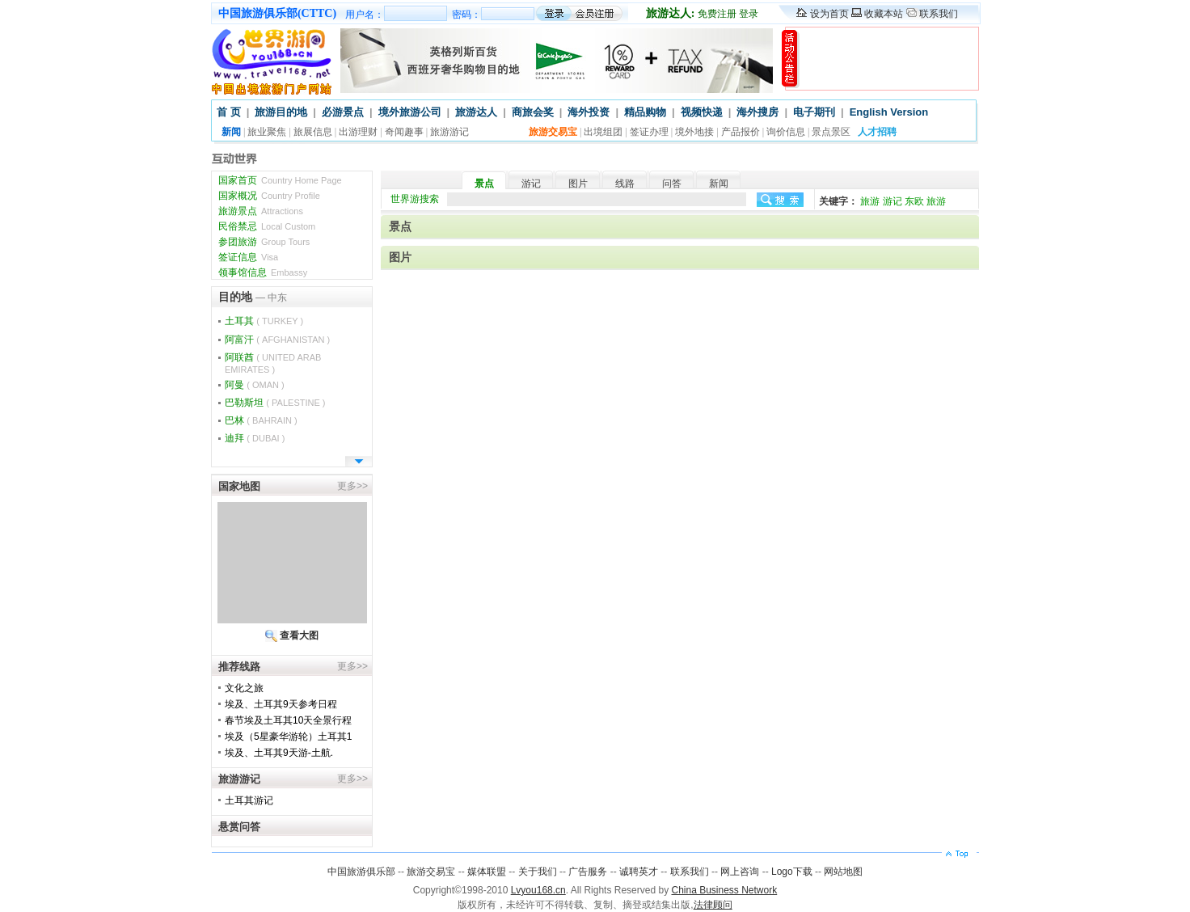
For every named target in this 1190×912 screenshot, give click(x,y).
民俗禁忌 (266, 226)
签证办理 (649, 131)
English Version (889, 112)
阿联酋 (273, 363)
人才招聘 (877, 131)
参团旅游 (264, 241)
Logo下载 (791, 871)
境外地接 (694, 131)
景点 (484, 183)
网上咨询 (739, 871)
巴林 (261, 420)
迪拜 (255, 438)
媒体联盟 (486, 871)
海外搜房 (757, 112)
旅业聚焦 (266, 131)
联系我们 (938, 13)
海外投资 (589, 112)
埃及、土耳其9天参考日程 (281, 704)
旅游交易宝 (431, 871)
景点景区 (831, 131)
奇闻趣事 (404, 131)
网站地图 (843, 871)
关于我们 (537, 871)
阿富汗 (277, 339)
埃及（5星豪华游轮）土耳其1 (288, 736)
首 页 (229, 112)
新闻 (718, 183)
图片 (578, 183)
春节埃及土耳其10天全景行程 (288, 720)
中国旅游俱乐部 (361, 871)
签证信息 (248, 257)
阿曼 (255, 385)
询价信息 (785, 131)
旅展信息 (312, 131)
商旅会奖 (533, 112)
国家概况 (269, 195)
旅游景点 (260, 211)
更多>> (352, 486)
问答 (672, 183)
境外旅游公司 (409, 112)
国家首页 (280, 180)
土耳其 (264, 321)
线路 (625, 183)
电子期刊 (814, 112)
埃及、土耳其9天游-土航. (279, 752)
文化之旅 (244, 688)
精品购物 (645, 112)
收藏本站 (883, 13)
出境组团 (603, 131)
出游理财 (358, 131)
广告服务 (587, 871)
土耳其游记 (249, 800)
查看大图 (299, 635)
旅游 (870, 201)
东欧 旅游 (925, 201)
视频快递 (702, 112)
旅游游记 (449, 131)
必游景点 (343, 112)
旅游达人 (476, 112)
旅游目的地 (281, 112)
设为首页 (829, 13)
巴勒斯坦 (275, 402)
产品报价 (740, 131)
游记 (531, 183)
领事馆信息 (262, 272)
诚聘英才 (638, 871)
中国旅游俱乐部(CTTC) (277, 13)
